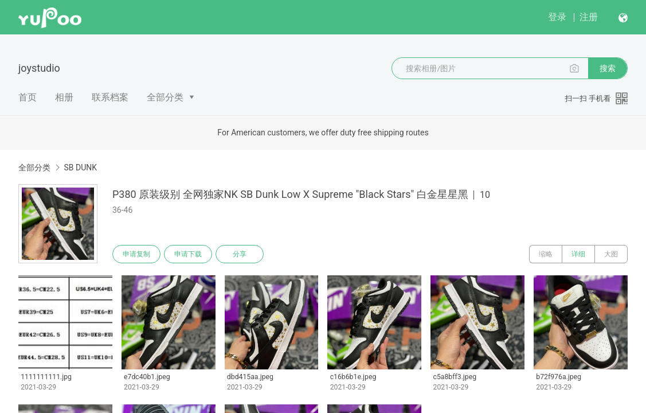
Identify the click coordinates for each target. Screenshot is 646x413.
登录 (557, 16)
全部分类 (165, 97)
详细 (578, 254)
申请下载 (188, 254)
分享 (239, 254)
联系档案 (110, 97)
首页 (27, 97)
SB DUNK (80, 167)
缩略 (546, 254)
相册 (64, 97)
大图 (611, 254)
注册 (589, 16)
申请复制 (136, 254)
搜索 (608, 68)
